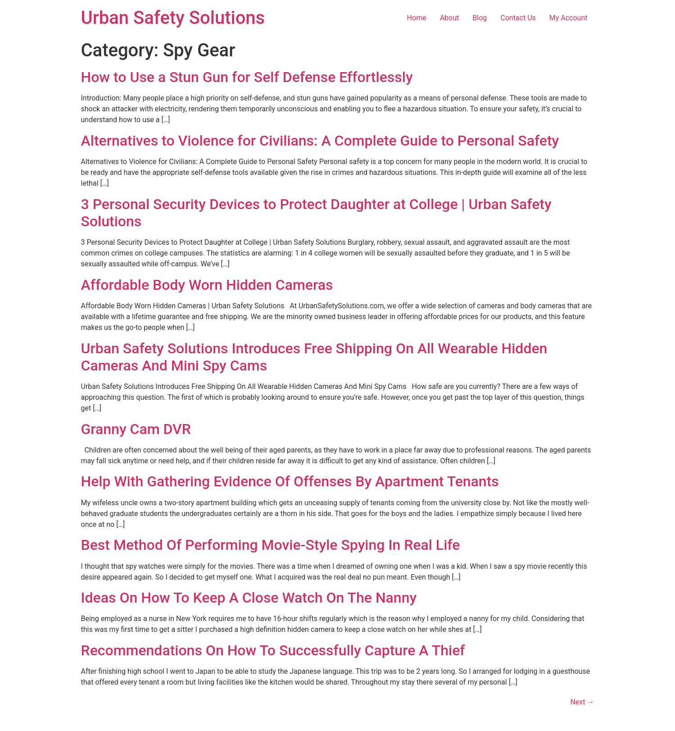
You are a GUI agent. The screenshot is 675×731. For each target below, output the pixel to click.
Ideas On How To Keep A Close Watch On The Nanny (249, 597)
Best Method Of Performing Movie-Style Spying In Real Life (270, 544)
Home (416, 18)
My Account (568, 18)
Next (582, 702)
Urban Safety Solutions (173, 17)
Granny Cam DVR (136, 429)
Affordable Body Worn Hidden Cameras (207, 284)
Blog (479, 18)
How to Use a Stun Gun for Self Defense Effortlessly (247, 77)
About (449, 18)
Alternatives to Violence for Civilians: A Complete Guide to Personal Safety (320, 140)
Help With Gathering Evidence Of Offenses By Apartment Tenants (290, 481)
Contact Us (518, 18)
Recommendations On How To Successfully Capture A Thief (273, 650)
